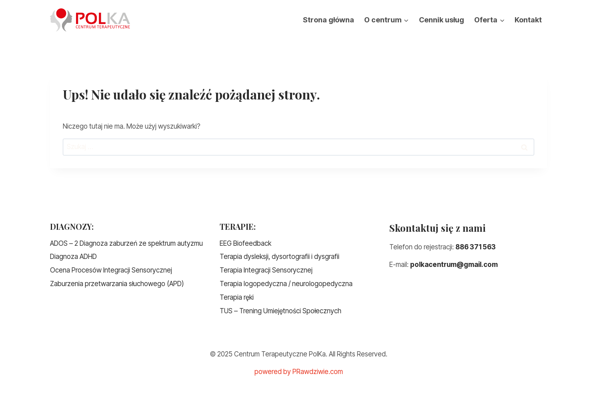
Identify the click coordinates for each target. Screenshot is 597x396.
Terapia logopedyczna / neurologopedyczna (286, 284)
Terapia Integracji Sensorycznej (266, 270)
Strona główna (328, 20)
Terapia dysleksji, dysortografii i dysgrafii (279, 257)
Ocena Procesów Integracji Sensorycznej (111, 270)
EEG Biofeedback (245, 243)
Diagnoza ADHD (73, 257)
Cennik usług (441, 20)
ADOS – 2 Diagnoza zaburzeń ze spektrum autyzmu (126, 243)
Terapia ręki (237, 297)
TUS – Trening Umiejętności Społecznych (280, 311)
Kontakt (528, 20)
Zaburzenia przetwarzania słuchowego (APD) (117, 284)
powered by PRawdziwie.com (298, 372)
